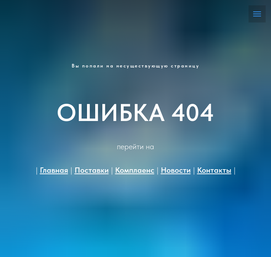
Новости (176, 170)
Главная (54, 170)
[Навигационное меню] (257, 13)
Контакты (214, 170)
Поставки (92, 170)
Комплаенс (134, 170)
